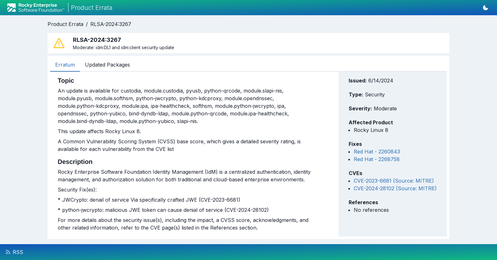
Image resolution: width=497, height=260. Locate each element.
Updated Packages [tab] (107, 65)
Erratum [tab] (65, 65)
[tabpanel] (185, 154)
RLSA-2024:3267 (110, 24)
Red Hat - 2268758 (377, 159)
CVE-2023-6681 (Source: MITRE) (394, 181)
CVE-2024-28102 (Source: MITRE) (395, 188)
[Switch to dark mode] (485, 7)
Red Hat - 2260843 (377, 151)
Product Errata (65, 24)
